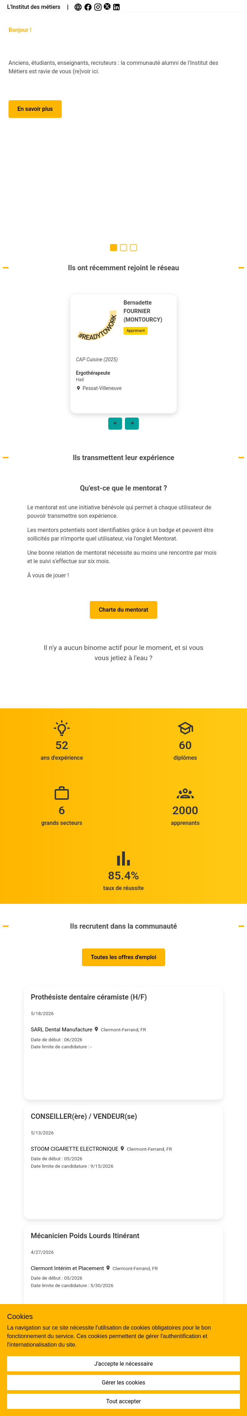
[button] (35, 109)
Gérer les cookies (124, 1382)
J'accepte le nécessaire (123, 1363)
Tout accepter (123, 1401)
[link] (79, 7)
